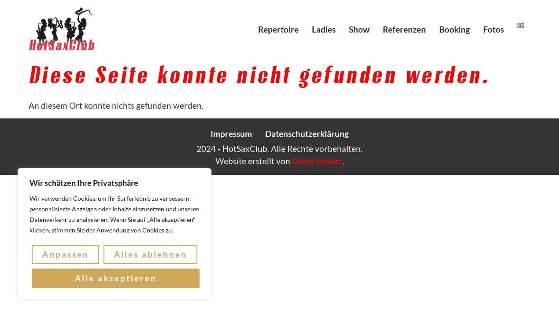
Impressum (231, 134)
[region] (114, 233)
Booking (454, 29)
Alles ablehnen (150, 254)
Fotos (493, 29)
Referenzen (404, 29)
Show (359, 29)
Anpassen (65, 254)
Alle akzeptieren (116, 278)
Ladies (324, 29)
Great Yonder (317, 161)
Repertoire (278, 29)
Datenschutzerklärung (307, 134)
